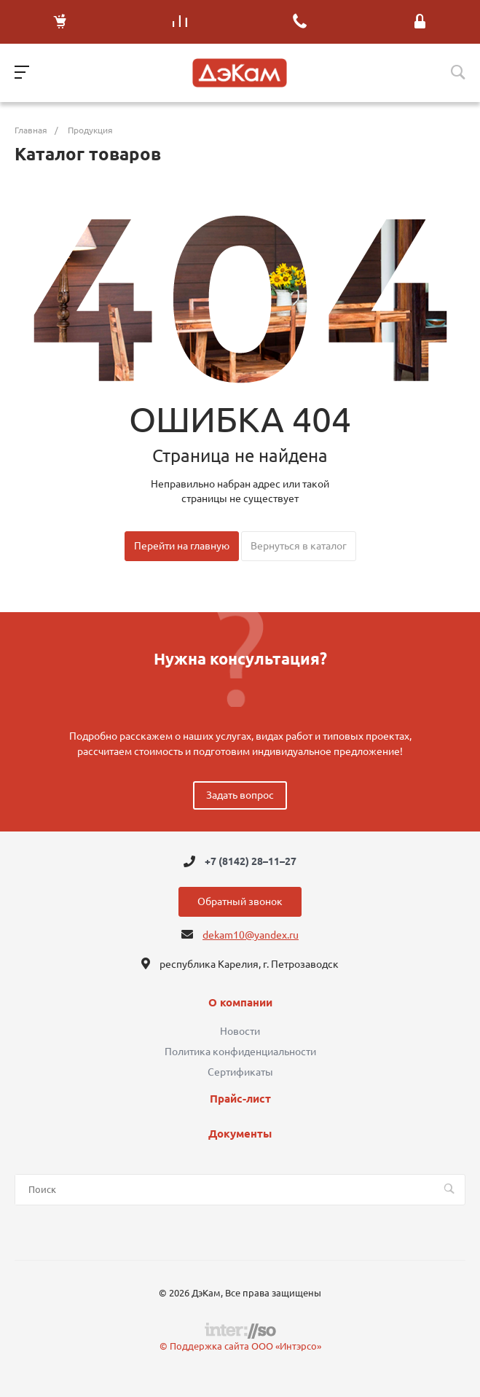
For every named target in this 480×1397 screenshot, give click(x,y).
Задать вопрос (240, 795)
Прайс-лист (240, 1099)
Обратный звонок (240, 901)
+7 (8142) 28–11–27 (250, 861)
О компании (240, 1003)
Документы (240, 1134)
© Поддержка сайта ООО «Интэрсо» (240, 1346)
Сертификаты (240, 1072)
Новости (240, 1031)
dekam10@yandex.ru (250, 935)
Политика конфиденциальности (240, 1051)
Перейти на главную (181, 546)
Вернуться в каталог (299, 546)
